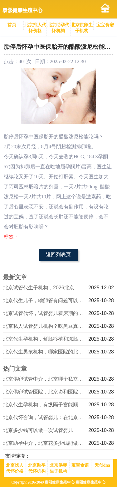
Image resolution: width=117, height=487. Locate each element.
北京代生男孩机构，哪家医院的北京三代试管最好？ (43, 351)
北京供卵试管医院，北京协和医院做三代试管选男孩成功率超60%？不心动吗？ (43, 391)
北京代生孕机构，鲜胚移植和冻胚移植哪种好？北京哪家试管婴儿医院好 (43, 339)
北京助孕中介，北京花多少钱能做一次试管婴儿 (43, 443)
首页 (11, 25)
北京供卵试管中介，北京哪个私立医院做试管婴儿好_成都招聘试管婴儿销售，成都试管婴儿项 (43, 379)
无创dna (102, 465)
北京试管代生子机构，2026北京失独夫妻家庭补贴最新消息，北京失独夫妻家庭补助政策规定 (43, 287)
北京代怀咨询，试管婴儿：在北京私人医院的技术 (43, 417)
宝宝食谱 (105, 25)
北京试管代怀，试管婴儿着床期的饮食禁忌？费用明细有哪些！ (43, 313)
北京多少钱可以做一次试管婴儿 (38, 430)
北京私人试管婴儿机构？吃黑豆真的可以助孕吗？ (43, 326)
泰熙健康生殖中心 (22, 10)
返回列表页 (58, 254)
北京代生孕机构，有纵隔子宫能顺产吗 (43, 404)
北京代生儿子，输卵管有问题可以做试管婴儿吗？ (43, 300)
